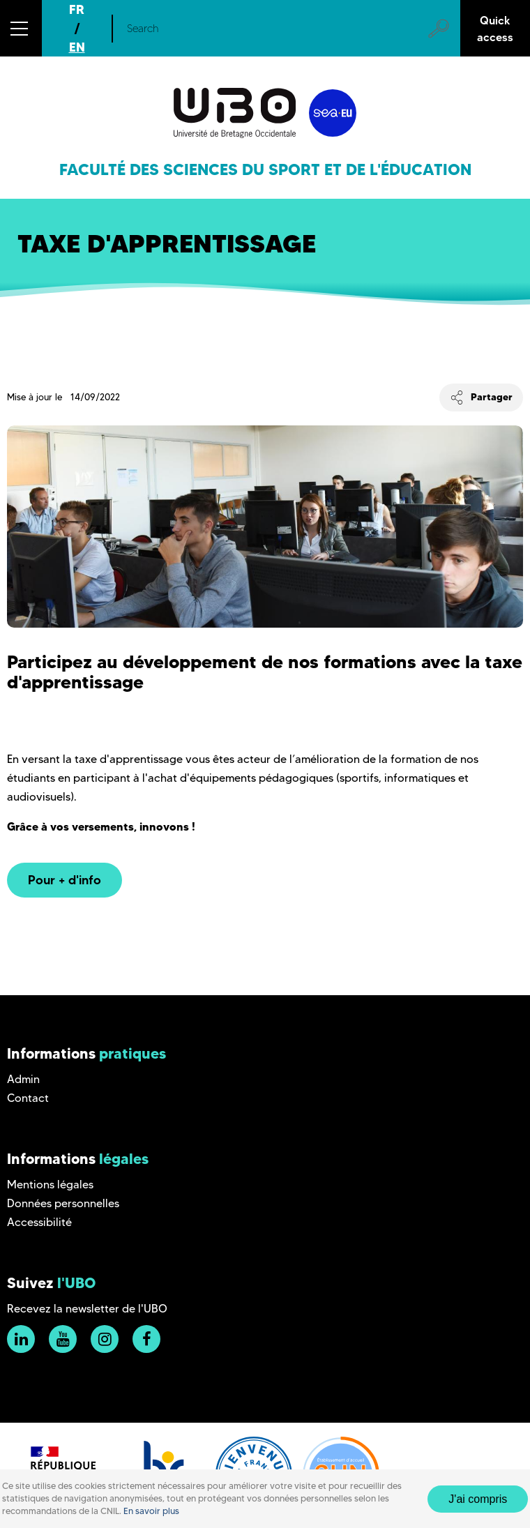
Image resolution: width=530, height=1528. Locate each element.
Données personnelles (63, 1203)
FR (76, 9)
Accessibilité (39, 1222)
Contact (28, 1098)
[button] (21, 28)
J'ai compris (477, 1499)
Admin (23, 1079)
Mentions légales (50, 1184)
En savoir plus (151, 1511)
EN (77, 47)
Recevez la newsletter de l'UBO (87, 1308)
